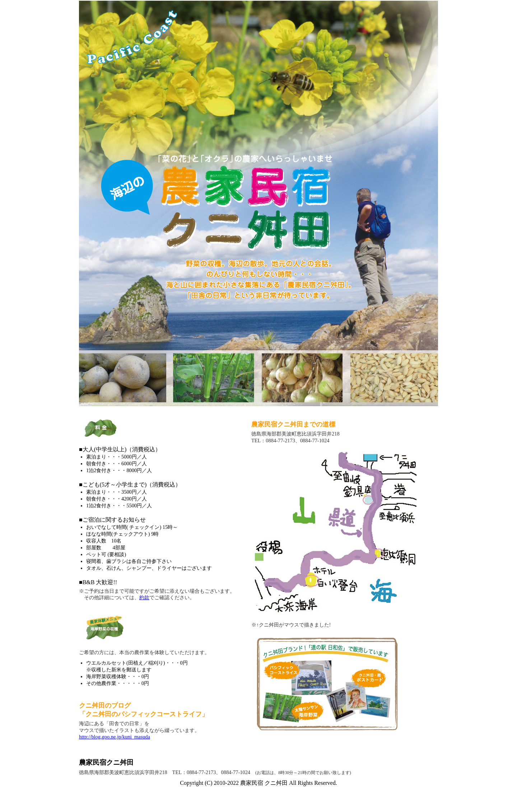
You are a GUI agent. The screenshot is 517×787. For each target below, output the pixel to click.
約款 (144, 597)
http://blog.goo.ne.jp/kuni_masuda (114, 737)
